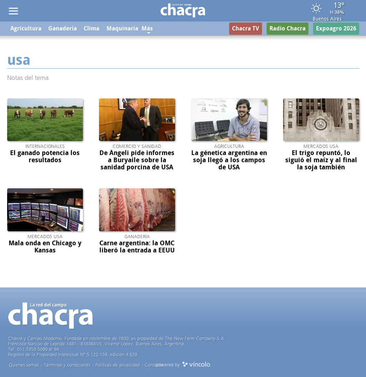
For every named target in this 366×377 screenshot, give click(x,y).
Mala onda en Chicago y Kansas (45, 246)
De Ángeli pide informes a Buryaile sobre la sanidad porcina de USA (136, 160)
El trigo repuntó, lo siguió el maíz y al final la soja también (321, 160)
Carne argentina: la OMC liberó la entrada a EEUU (137, 246)
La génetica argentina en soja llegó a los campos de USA (229, 160)
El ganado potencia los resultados (45, 156)
